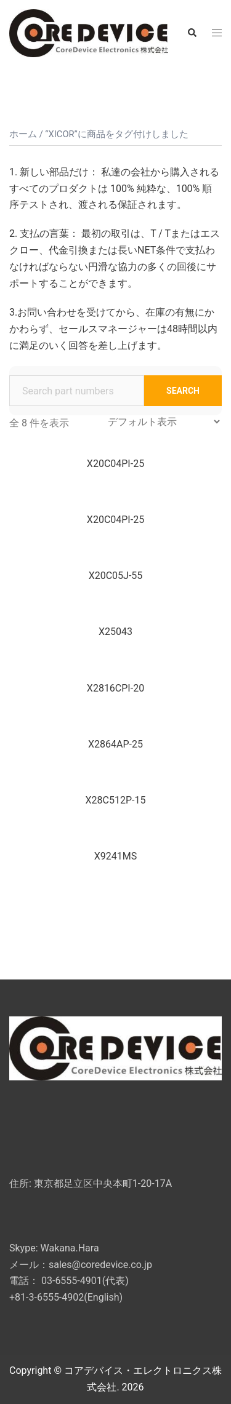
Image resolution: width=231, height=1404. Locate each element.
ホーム (23, 134)
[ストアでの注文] (163, 421)
